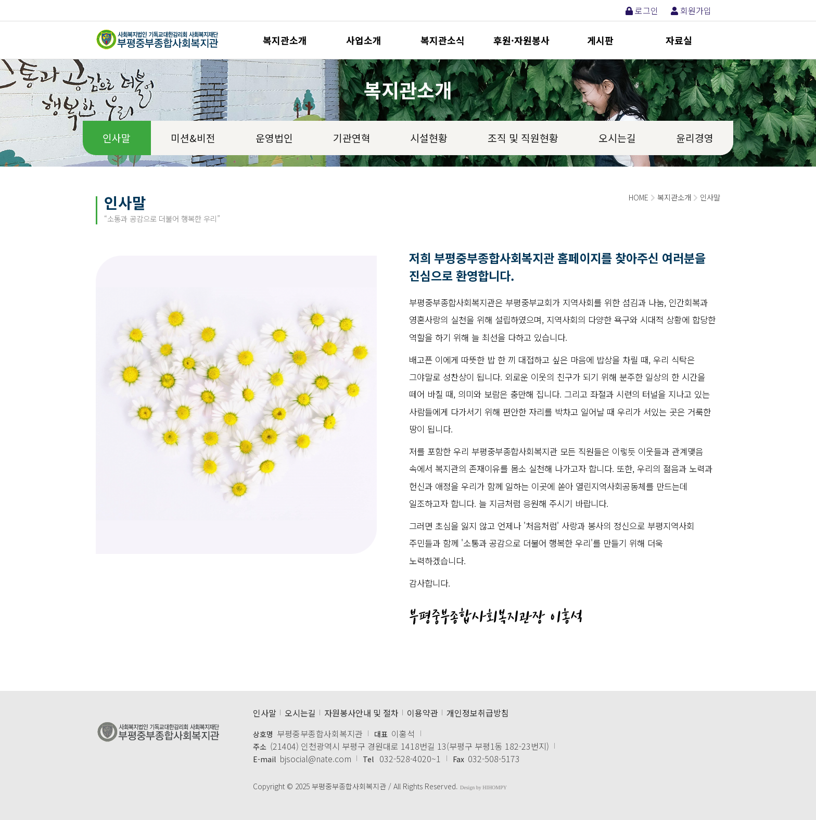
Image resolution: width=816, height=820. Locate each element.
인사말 (117, 138)
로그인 (642, 10)
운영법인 (274, 138)
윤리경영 (694, 138)
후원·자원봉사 (521, 40)
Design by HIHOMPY (483, 787)
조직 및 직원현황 (523, 138)
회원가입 (691, 10)
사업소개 (363, 40)
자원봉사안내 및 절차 (361, 713)
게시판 (600, 40)
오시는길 (617, 138)
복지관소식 (442, 40)
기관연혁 (352, 138)
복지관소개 (285, 40)
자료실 (679, 40)
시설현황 (429, 138)
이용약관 (422, 713)
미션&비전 (193, 138)
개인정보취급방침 (478, 713)
